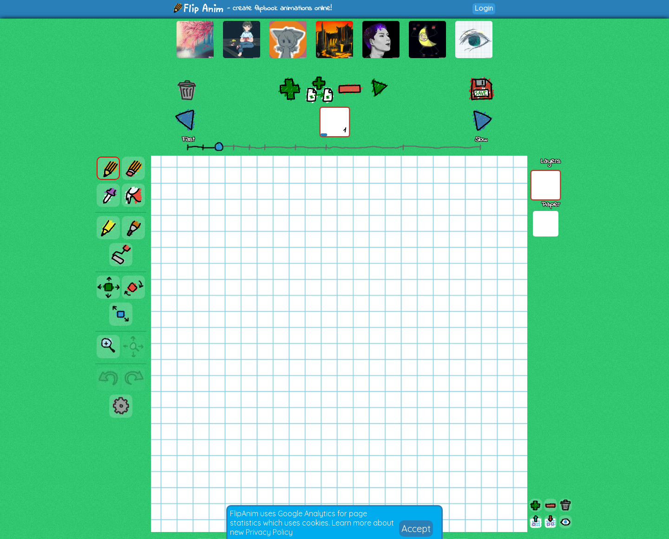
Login (484, 8)
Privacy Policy (269, 532)
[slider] (218, 146)
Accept (416, 528)
